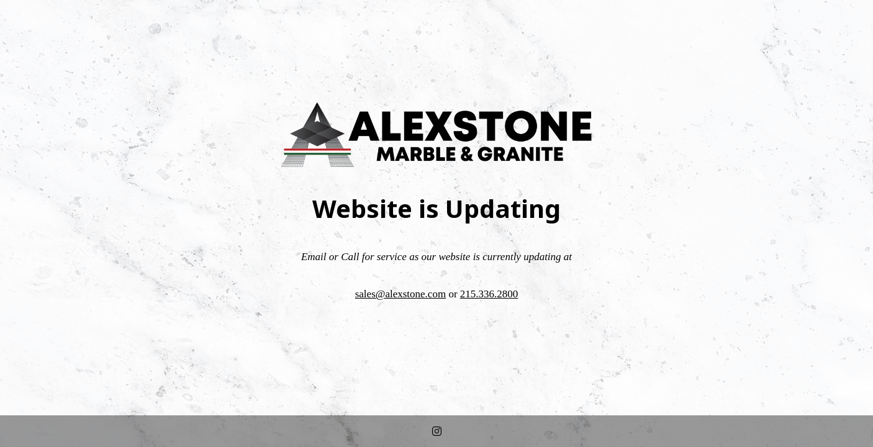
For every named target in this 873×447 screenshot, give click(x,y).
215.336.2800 (489, 294)
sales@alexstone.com (400, 294)
